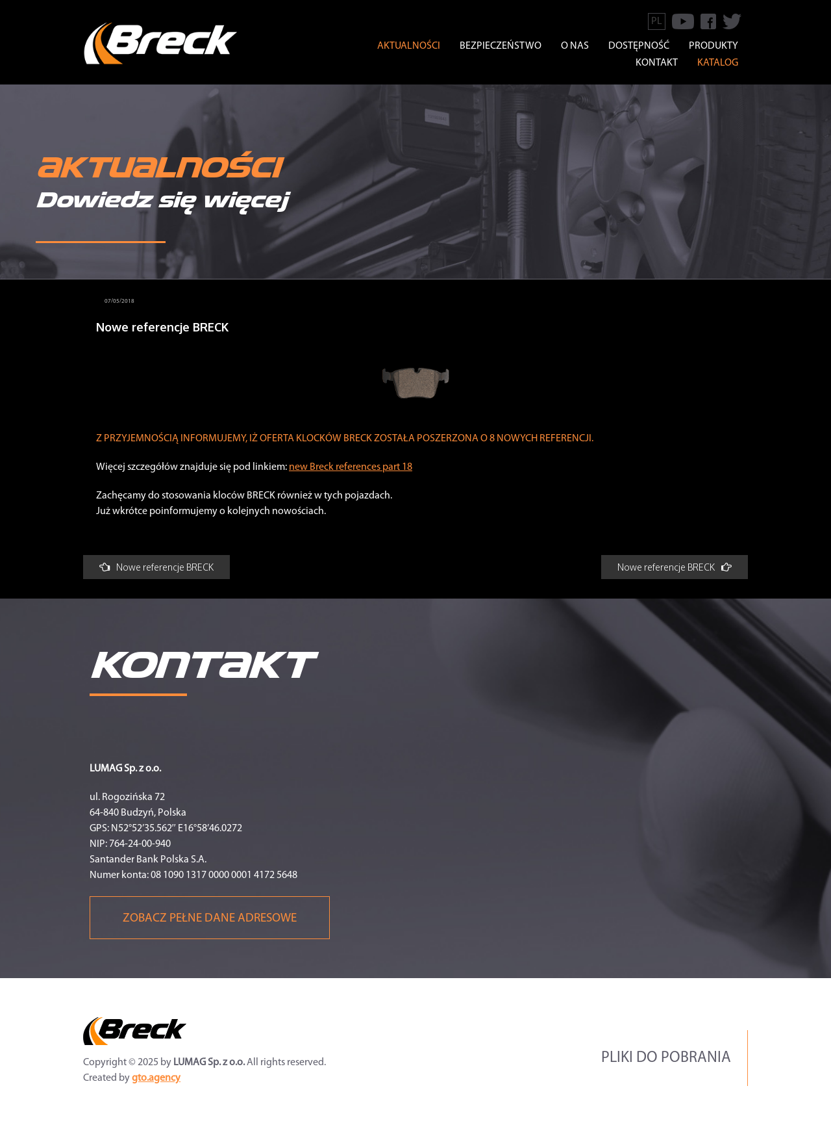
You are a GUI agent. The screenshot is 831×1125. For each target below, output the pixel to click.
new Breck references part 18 (350, 467)
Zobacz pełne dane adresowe (210, 918)
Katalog (717, 63)
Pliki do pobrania (666, 1058)
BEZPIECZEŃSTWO (500, 46)
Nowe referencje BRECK (156, 567)
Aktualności (408, 46)
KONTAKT (657, 63)
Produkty (713, 46)
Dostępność (638, 46)
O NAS (575, 46)
